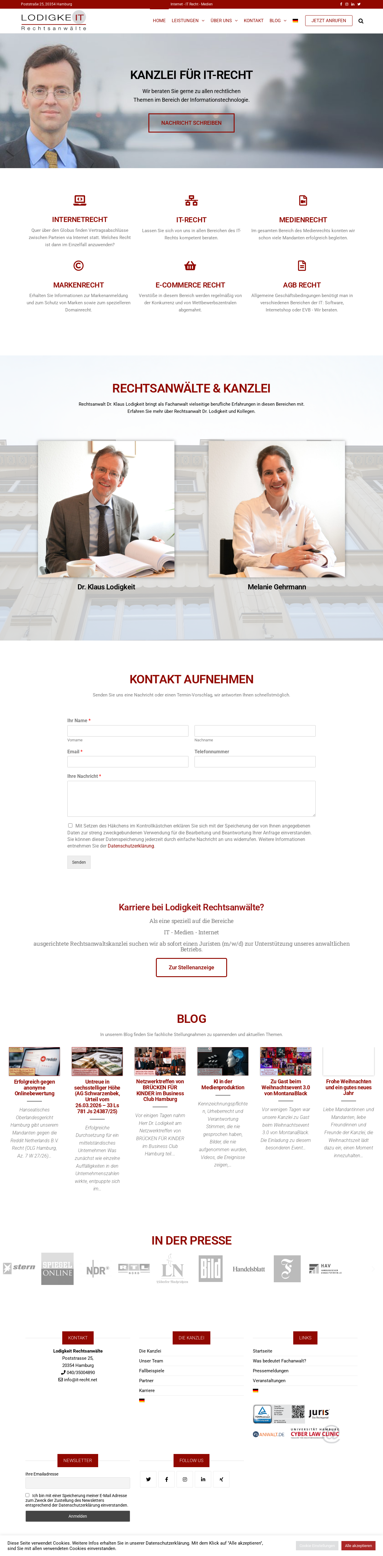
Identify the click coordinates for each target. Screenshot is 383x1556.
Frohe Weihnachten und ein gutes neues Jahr (349, 1087)
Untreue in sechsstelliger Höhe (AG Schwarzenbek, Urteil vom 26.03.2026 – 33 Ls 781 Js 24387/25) (97, 1096)
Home (159, 20)
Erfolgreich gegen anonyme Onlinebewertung (34, 1088)
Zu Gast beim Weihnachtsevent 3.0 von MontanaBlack (286, 1087)
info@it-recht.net (80, 1379)
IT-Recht (185, 220)
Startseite (262, 1351)
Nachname (203, 740)
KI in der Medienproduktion (222, 1084)
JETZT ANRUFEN (328, 20)
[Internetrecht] (74, 200)
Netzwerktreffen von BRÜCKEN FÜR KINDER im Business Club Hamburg (160, 1090)
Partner (146, 1380)
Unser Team (151, 1361)
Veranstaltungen (269, 1380)
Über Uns (221, 20)
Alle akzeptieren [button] (358, 1545)
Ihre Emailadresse (41, 1474)
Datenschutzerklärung (131, 846)
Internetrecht (73, 219)
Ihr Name (79, 720)
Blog (275, 20)
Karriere (147, 1390)
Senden (79, 862)
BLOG (191, 1008)
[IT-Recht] (185, 200)
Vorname (75, 740)
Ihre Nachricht (84, 776)
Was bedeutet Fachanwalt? (279, 1361)
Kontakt (254, 20)
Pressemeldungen (270, 1371)
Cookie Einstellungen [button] (317, 1545)
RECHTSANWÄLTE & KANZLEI (191, 377)
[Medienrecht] (297, 200)
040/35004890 (81, 1372)
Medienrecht (297, 220)
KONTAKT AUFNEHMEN (191, 668)
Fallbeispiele (151, 1371)
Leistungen (185, 20)
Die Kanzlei (150, 1351)
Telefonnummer (211, 752)
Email (75, 752)
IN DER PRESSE (191, 1229)
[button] (9, 1268)
